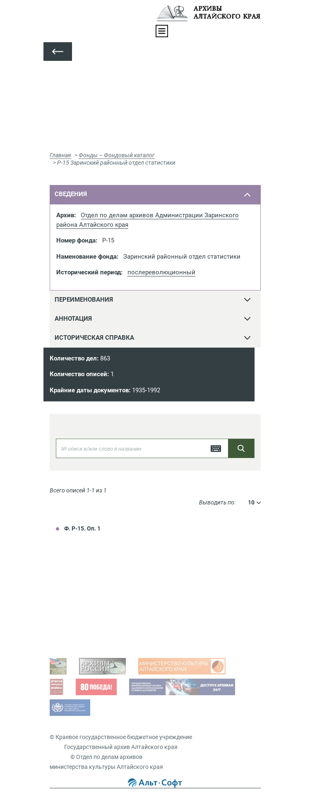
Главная (60, 155)
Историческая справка (94, 337)
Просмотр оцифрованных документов (110, 603)
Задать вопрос (78, 590)
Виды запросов (79, 637)
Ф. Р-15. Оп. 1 (82, 528)
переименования (84, 299)
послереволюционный (161, 272)
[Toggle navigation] (162, 31)
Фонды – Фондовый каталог (117, 155)
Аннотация (73, 318)
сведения (71, 194)
